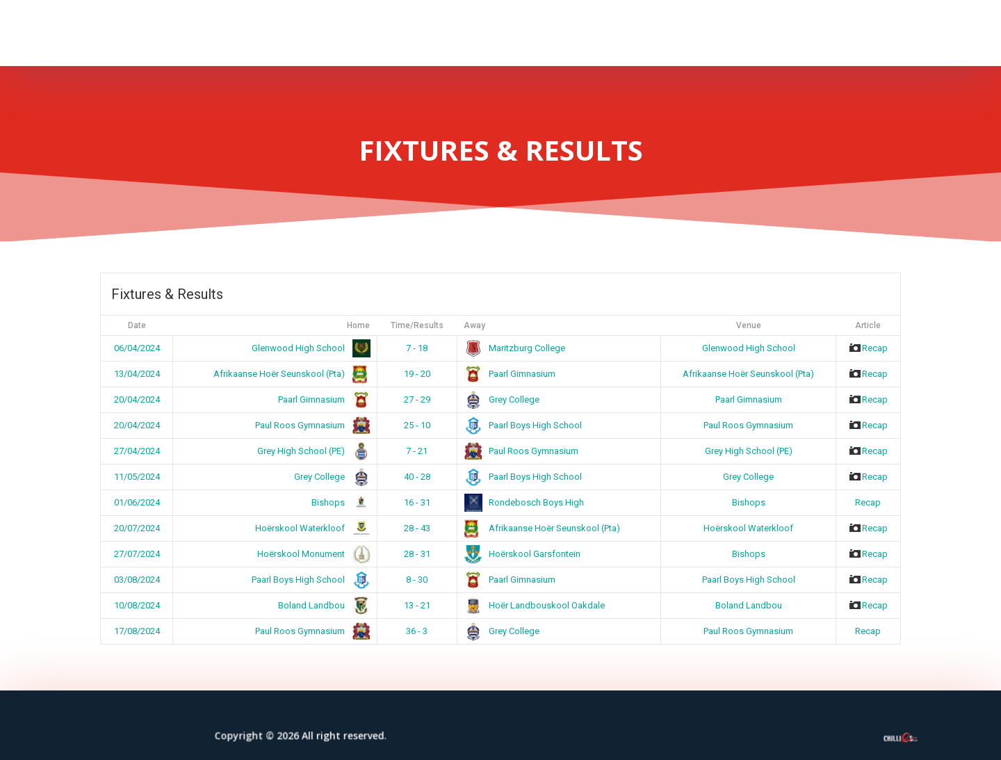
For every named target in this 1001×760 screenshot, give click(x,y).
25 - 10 (417, 425)
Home (358, 325)
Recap (868, 348)
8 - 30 (417, 579)
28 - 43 (417, 528)
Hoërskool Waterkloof (310, 528)
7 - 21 (417, 451)
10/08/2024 (137, 605)
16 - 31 (417, 502)
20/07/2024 (137, 528)
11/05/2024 (137, 476)
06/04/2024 (137, 348)
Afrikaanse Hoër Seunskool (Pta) (289, 374)
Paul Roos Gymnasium (310, 425)
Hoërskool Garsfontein (522, 554)
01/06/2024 (137, 502)
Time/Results (417, 325)
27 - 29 (417, 399)
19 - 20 (417, 374)
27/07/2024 (137, 554)
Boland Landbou (321, 605)
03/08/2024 (137, 579)
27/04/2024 (137, 451)
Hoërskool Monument (311, 554)
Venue (748, 325)
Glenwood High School (308, 348)
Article (868, 325)
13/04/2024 (137, 374)
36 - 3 (417, 631)
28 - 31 (417, 554)
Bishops (338, 502)
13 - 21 (417, 605)
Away (474, 325)
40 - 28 (417, 476)
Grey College (502, 399)
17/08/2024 (137, 631)
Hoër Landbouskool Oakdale (534, 605)
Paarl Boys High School (523, 425)
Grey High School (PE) (311, 451)
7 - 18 (417, 348)
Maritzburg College (515, 348)
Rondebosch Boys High (524, 502)
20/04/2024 (137, 399)
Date (137, 325)
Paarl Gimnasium (510, 374)
